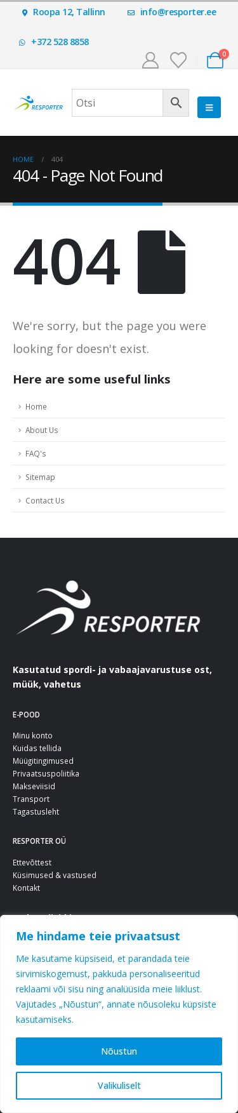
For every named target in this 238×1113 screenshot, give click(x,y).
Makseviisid (34, 786)
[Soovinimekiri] (178, 60)
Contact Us (45, 500)
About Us (41, 430)
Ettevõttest (32, 862)
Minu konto (33, 735)
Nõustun (119, 1051)
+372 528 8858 (54, 42)
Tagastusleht (36, 811)
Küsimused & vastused (54, 875)
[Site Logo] (38, 103)
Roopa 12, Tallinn (63, 12)
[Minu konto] (150, 60)
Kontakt (26, 888)
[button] (209, 107)
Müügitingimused (43, 761)
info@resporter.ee (172, 12)
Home (36, 406)
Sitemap (40, 477)
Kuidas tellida (37, 748)
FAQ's (35, 453)
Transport (31, 799)
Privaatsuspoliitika (46, 773)
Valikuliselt (119, 1085)
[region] (119, 1014)
